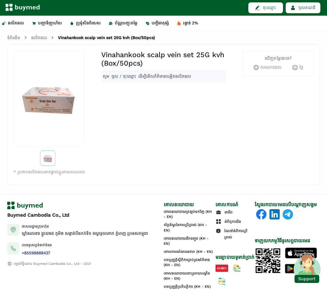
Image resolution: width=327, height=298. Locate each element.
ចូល (115, 76)
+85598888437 (36, 253)
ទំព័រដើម (13, 37)
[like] (267, 67)
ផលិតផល (39, 37)
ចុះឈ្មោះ (129, 76)
